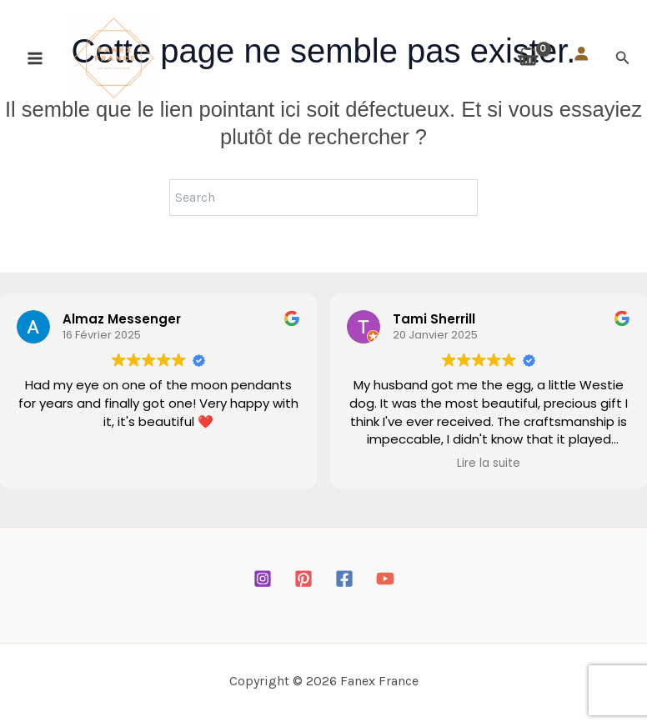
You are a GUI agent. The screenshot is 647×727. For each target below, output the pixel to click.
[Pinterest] (303, 578)
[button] (622, 64)
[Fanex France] (120, 64)
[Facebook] (344, 578)
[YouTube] (385, 578)
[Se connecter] (581, 60)
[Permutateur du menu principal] (35, 64)
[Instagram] (262, 578)
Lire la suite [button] (488, 463)
